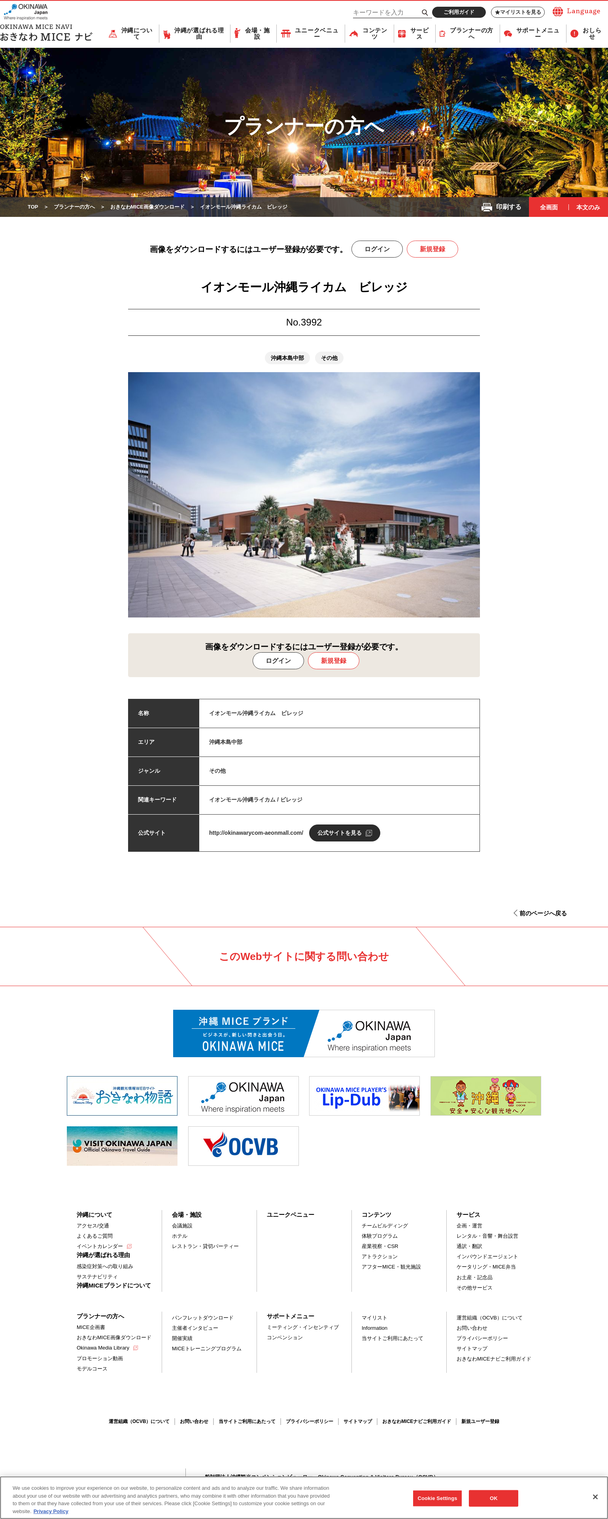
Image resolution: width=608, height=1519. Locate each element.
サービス (419, 33)
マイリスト (374, 1318)
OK (494, 1502)
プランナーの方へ (471, 33)
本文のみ (588, 207)
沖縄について (137, 33)
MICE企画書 (91, 1327)
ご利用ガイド (459, 12)
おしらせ (592, 33)
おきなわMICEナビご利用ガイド (494, 1359)
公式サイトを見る (339, 833)
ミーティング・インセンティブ (303, 1327)
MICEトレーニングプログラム (207, 1348)
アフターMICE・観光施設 (391, 1267)
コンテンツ (375, 33)
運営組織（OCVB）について (490, 1318)
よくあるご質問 (95, 1236)
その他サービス (475, 1288)
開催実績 (182, 1338)
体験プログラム (380, 1236)
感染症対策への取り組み (105, 1266)
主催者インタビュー (195, 1328)
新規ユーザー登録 (480, 1421)
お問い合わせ (472, 1328)
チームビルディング (385, 1226)
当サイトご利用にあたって (392, 1338)
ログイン (377, 249)
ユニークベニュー (316, 33)
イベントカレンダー (100, 1246)
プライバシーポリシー (482, 1338)
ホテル (179, 1236)
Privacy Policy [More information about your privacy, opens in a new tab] (51, 1515)
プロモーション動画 (100, 1358)
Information (374, 1328)
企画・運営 (469, 1226)
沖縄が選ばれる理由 (199, 33)
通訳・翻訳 (469, 1246)
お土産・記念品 (475, 1277)
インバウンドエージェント (487, 1256)
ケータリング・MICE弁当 (486, 1267)
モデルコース (92, 1369)
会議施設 (182, 1226)
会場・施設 (257, 33)
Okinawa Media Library (103, 1348)
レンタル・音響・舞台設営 (487, 1236)
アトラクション (380, 1256)
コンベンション (285, 1337)
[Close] (595, 1501)
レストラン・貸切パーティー (205, 1246)
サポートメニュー (538, 33)
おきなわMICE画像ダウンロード (114, 1337)
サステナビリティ (97, 1277)
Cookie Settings (437, 1502)
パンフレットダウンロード (203, 1318)
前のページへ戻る (543, 913)
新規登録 (432, 249)
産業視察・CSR (380, 1246)
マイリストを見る (518, 12)
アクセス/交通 (93, 1226)
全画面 (549, 207)
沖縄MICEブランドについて (114, 1285)
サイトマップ (472, 1348)
